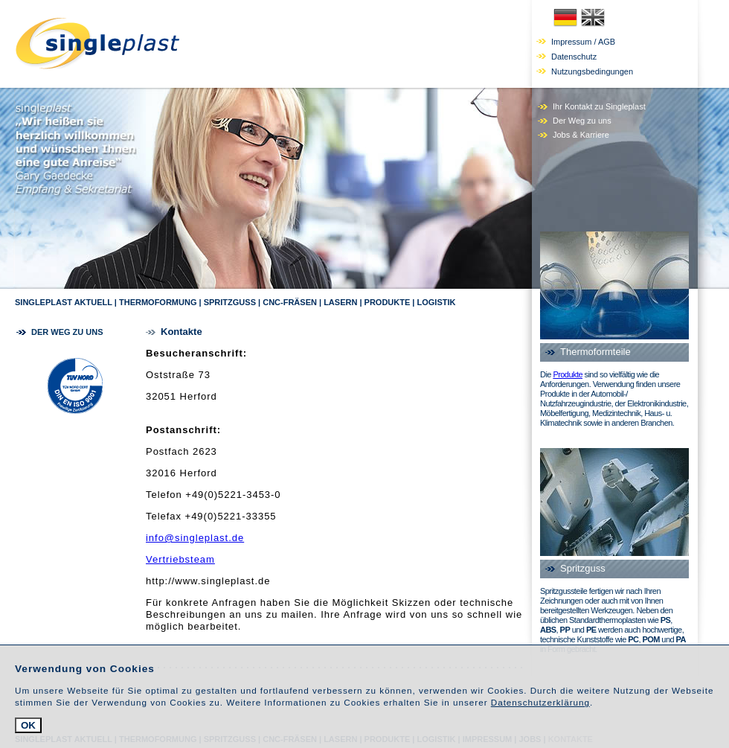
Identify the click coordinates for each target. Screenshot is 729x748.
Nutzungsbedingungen (592, 71)
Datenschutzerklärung (540, 702)
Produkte (387, 302)
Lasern (340, 302)
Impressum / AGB (583, 41)
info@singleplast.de (195, 537)
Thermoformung (158, 302)
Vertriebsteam (180, 559)
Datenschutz (574, 56)
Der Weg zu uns (582, 120)
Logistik (436, 302)
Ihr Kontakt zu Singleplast (599, 106)
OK (28, 725)
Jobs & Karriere (581, 134)
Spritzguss (230, 302)
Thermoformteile (595, 351)
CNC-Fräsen (290, 302)
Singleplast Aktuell (63, 302)
